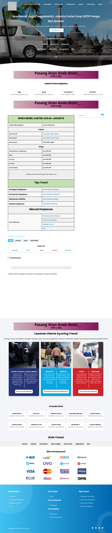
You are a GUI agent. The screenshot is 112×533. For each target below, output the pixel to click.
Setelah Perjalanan (86, 506)
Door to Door (17, 372)
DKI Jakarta (54, 44)
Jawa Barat (64, 44)
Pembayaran (56, 216)
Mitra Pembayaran (56, 517)
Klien (51, 496)
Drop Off (49, 372)
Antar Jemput (31, 372)
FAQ (44, 228)
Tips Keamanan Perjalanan (51, 194)
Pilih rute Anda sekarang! (24, 391)
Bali (73, 49)
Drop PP (63, 372)
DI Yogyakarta (64, 49)
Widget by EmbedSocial (16, 236)
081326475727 (56, 30)
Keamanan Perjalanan (87, 500)
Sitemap (12, 496)
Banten (45, 44)
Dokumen (95, 372)
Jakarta (18, 240)
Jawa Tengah (41, 49)
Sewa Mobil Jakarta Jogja (51, 138)
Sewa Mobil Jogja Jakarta (51, 134)
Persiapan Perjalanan (87, 496)
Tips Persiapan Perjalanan (51, 189)
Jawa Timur (53, 49)
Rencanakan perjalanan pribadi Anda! (56, 391)
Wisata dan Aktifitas (87, 503)
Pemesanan (46, 216)
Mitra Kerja (53, 514)
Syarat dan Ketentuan (50, 220)
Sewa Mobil (34, 240)
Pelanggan (53, 505)
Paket (81, 372)
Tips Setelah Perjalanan (50, 204)
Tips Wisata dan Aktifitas (50, 199)
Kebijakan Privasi (48, 224)
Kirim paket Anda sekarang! (88, 391)
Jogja (26, 240)
